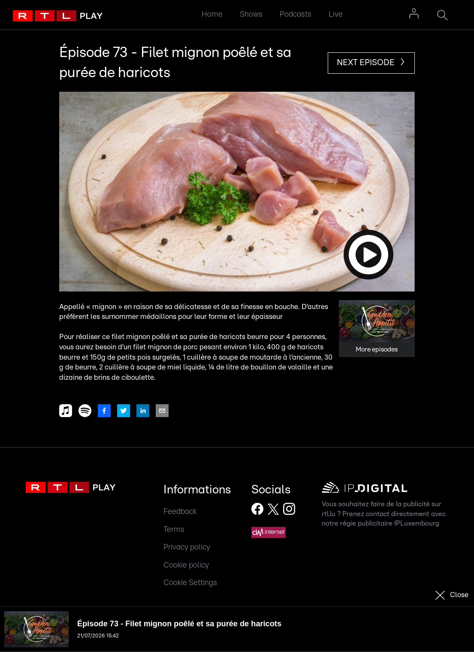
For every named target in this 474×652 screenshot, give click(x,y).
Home (212, 14)
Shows (251, 14)
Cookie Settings (190, 583)
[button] (237, 191)
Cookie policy (186, 565)
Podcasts (295, 14)
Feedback (179, 512)
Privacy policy (186, 547)
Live (336, 14)
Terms (173, 530)
